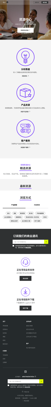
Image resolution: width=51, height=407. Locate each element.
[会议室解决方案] (26, 221)
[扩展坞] (45, 217)
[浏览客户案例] (25, 147)
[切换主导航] (49, 2)
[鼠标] (8, 213)
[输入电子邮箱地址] (28, 242)
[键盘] (14, 213)
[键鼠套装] (22, 213)
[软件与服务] (37, 221)
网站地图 (26, 401)
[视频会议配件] (14, 221)
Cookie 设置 (33, 398)
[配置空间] (36, 7)
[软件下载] (25, 308)
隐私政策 (27, 387)
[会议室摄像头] (8, 217)
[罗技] (12, 2)
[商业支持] (25, 278)
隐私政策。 (29, 247)
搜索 (38, 2)
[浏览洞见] (25, 76)
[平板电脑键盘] (40, 213)
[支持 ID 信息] (35, 376)
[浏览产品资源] (25, 111)
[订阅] (46, 242)
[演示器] (31, 213)
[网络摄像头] (18, 217)
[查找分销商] (29, 326)
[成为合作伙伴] (30, 329)
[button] (5, 7)
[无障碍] (5, 362)
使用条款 (17, 398)
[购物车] (44, 2)
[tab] (14, 204)
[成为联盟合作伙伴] (31, 333)
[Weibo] (25, 372)
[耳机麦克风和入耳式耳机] (32, 217)
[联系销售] (44, 7)
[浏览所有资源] (25, 30)
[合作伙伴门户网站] (31, 336)
